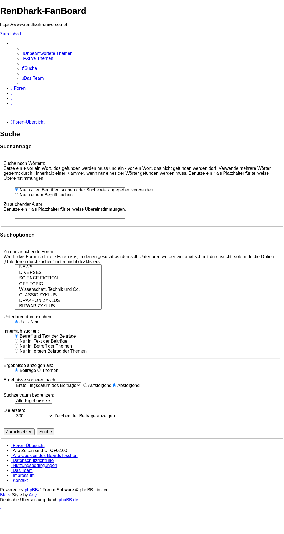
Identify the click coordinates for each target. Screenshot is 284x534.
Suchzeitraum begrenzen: (29, 395)
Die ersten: (14, 410)
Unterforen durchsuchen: (28, 316)
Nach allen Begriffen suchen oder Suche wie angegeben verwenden (84, 190)
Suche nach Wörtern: (24, 163)
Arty (33, 494)
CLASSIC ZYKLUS (58, 295)
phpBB (31, 489)
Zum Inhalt (10, 34)
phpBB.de (68, 499)
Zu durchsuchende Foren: (29, 251)
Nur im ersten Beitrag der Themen (51, 351)
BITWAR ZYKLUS (58, 306)
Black (5, 494)
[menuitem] (47, 53)
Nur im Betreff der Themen (43, 346)
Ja (19, 321)
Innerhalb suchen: (21, 331)
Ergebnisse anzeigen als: (28, 365)
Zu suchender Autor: (24, 204)
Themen (48, 370)
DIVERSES (58, 273)
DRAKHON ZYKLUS (58, 301)
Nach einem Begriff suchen (44, 194)
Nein (32, 321)
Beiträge (25, 370)
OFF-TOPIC (58, 284)
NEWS (58, 267)
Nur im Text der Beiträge (41, 341)
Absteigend (126, 385)
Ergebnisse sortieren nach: (30, 380)
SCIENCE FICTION (58, 278)
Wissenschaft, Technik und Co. (58, 289)
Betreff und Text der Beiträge (45, 336)
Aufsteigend (97, 385)
